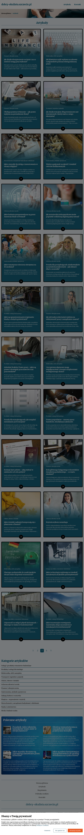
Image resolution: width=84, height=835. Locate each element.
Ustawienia (47, 830)
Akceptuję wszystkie (75, 830)
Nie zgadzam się (60, 830)
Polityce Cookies (42, 825)
